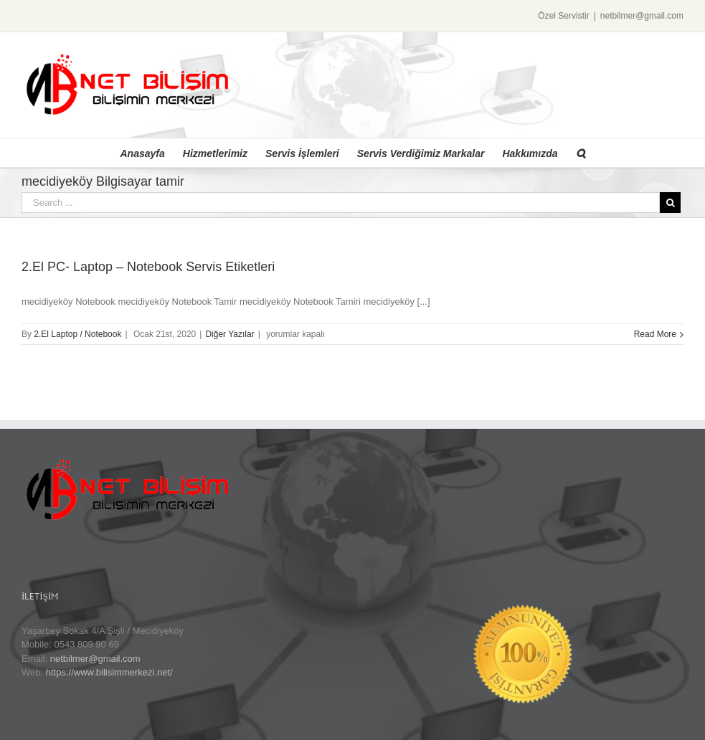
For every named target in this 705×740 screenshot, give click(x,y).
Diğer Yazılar (229, 334)
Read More (655, 334)
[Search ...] (341, 202)
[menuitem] (151, 152)
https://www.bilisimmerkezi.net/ (109, 672)
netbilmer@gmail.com (641, 16)
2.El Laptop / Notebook (77, 334)
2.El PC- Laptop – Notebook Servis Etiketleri (148, 267)
